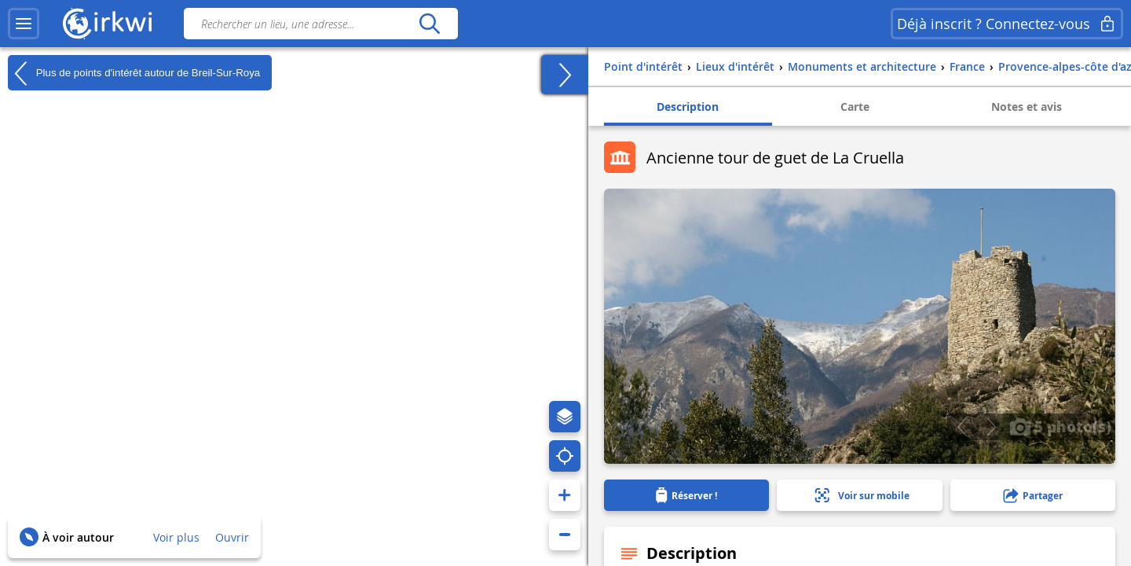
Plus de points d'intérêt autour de (134, 73)
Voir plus (176, 537)
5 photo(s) (1060, 426)
